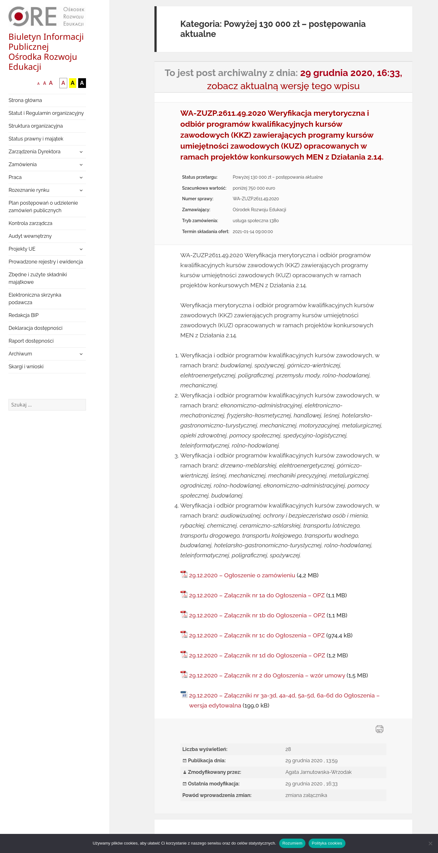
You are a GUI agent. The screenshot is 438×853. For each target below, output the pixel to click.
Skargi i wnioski (25, 367)
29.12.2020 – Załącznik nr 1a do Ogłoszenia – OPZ (257, 595)
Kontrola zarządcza (30, 223)
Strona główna (25, 100)
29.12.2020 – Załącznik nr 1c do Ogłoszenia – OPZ (257, 635)
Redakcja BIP (23, 315)
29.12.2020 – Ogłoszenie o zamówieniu (242, 575)
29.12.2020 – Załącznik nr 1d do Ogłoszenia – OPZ (257, 655)
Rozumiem (292, 843)
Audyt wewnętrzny (30, 236)
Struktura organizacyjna (35, 126)
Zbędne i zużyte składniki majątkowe (37, 278)
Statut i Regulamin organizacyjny (46, 113)
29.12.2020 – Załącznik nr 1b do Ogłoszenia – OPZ (257, 615)
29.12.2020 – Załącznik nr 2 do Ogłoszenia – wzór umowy (267, 675)
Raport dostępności (30, 341)
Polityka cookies (327, 843)
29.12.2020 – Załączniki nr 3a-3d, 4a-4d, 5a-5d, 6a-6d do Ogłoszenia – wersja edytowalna (284, 700)
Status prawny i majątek (35, 139)
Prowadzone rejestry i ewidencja (45, 262)
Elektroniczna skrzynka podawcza (34, 298)
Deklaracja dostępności (35, 328)
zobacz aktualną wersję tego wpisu (283, 85)
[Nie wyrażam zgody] (430, 843)
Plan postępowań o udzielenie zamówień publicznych (43, 206)
